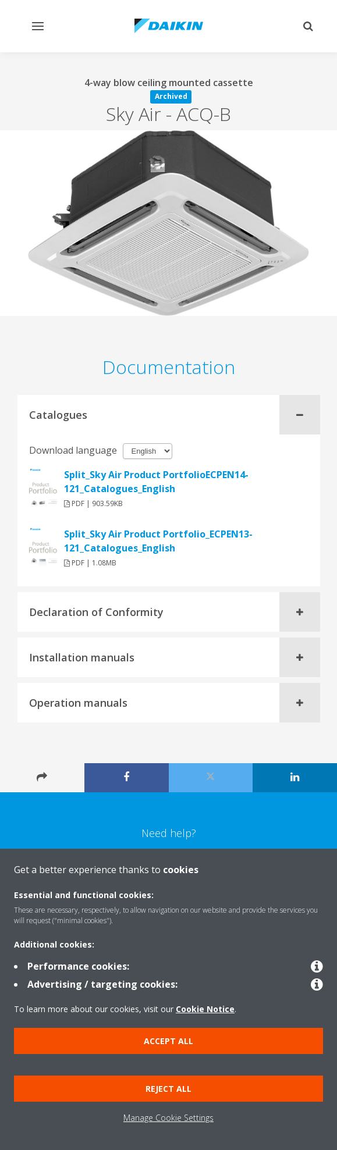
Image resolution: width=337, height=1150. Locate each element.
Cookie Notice (205, 1008)
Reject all (168, 1088)
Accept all (168, 1040)
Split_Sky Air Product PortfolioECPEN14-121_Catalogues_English (156, 481)
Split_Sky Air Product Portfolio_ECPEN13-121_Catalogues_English (158, 541)
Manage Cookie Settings (168, 1117)
